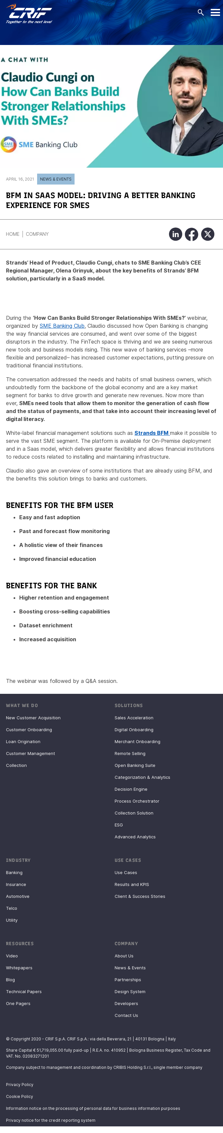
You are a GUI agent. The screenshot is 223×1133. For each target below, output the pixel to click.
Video (12, 955)
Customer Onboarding (29, 729)
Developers (126, 1003)
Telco (11, 908)
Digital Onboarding (134, 729)
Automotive (17, 896)
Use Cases (126, 872)
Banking (14, 872)
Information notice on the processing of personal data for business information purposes (93, 1108)
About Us (124, 955)
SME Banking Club (62, 325)
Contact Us (126, 1015)
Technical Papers (24, 991)
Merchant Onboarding (137, 741)
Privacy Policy (19, 1084)
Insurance (16, 884)
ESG (119, 824)
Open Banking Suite (135, 765)
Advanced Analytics (135, 836)
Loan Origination (23, 741)
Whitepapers (19, 967)
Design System (130, 991)
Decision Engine (131, 789)
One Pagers (18, 1003)
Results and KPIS (132, 884)
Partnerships (128, 979)
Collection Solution (134, 813)
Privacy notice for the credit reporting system (50, 1120)
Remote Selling (130, 753)
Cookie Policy (19, 1096)
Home (13, 234)
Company (37, 234)
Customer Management (30, 753)
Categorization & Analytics (142, 777)
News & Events (56, 179)
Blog (10, 979)
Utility (12, 920)
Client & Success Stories (140, 896)
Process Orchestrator (137, 801)
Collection (16, 765)
